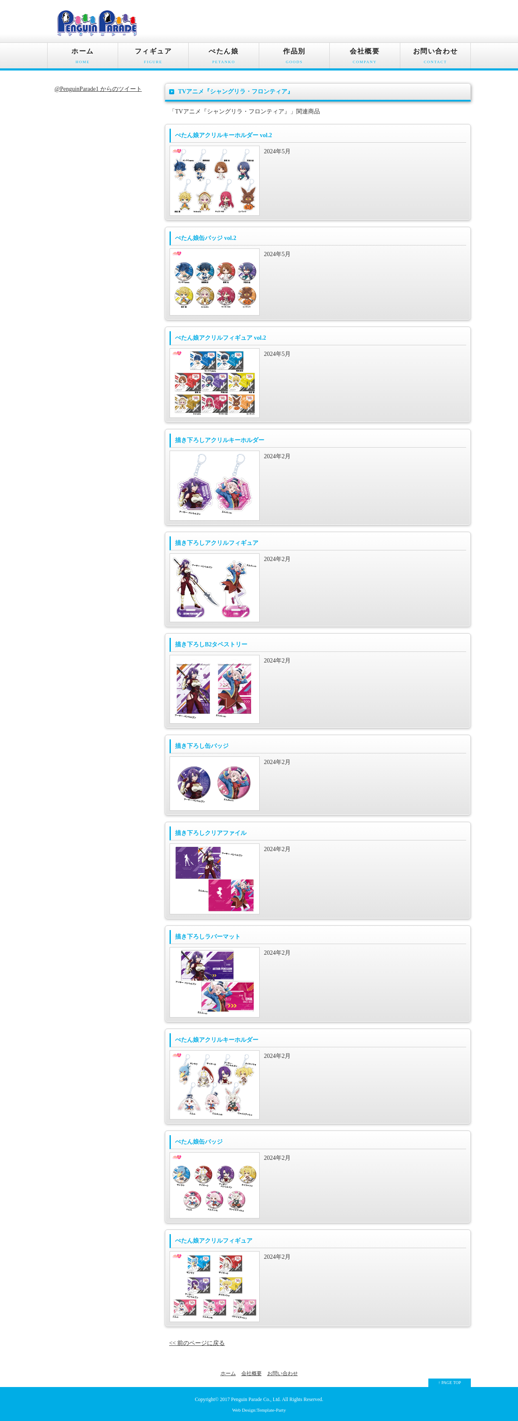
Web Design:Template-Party (259, 1410)
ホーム (83, 58)
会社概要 (365, 58)
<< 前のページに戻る (197, 1343)
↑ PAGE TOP (449, 1382)
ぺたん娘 (224, 58)
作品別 (294, 58)
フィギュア (153, 58)
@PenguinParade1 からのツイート (98, 89)
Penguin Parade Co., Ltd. (256, 1399)
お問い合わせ (435, 58)
